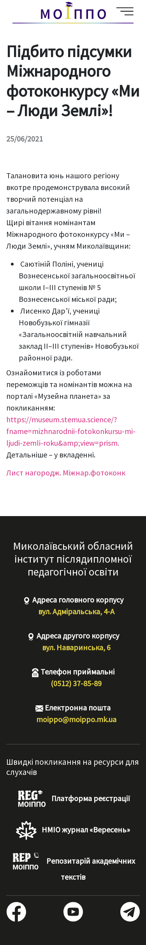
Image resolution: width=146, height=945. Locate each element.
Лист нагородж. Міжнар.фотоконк (65, 472)
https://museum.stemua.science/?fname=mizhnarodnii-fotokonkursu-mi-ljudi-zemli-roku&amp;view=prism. (70, 431)
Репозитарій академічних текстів (73, 867)
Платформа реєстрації (73, 799)
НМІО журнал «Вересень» (73, 830)
